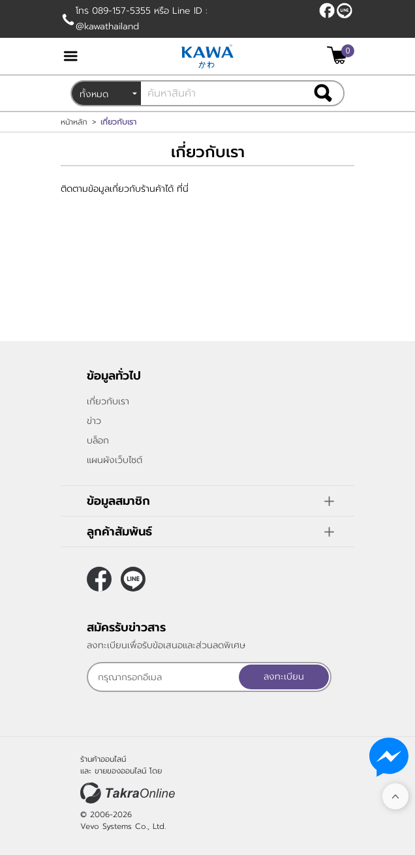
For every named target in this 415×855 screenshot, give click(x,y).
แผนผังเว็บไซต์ (114, 460)
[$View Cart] (339, 55)
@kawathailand (344, 10)
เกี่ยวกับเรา (108, 401)
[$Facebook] (327, 10)
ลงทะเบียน (284, 676)
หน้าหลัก (74, 122)
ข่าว (94, 421)
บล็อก (98, 440)
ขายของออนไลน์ (120, 771)
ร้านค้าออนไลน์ (103, 759)
